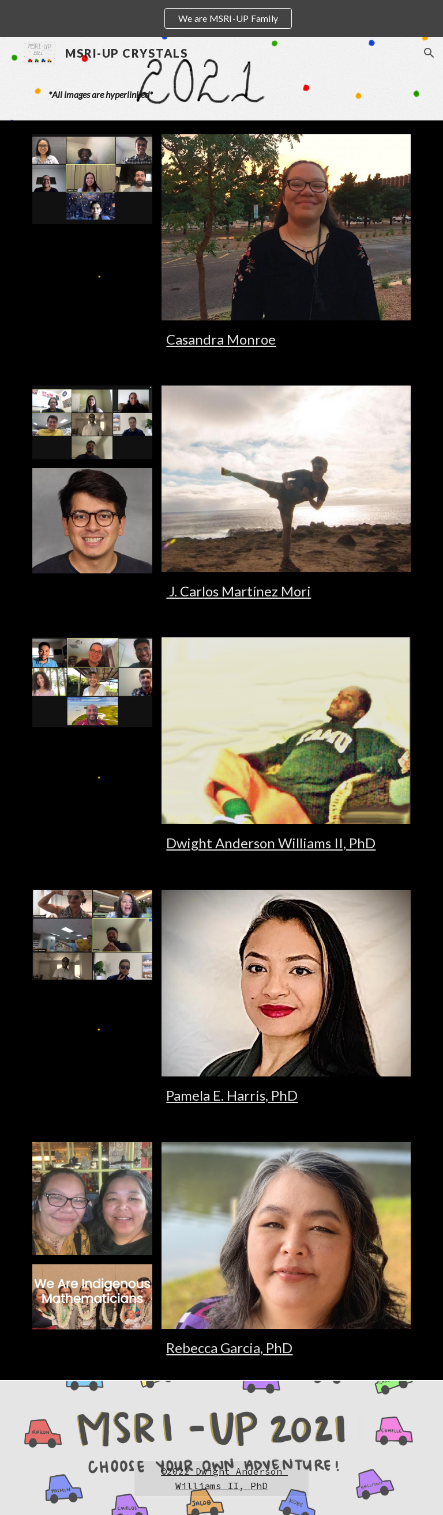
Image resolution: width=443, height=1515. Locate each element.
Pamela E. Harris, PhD (232, 1095)
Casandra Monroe (221, 339)
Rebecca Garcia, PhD (229, 1347)
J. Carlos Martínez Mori (238, 591)
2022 (178, 1471)
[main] (221, 95)
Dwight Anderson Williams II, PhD (271, 842)
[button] (429, 53)
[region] (221, 18)
